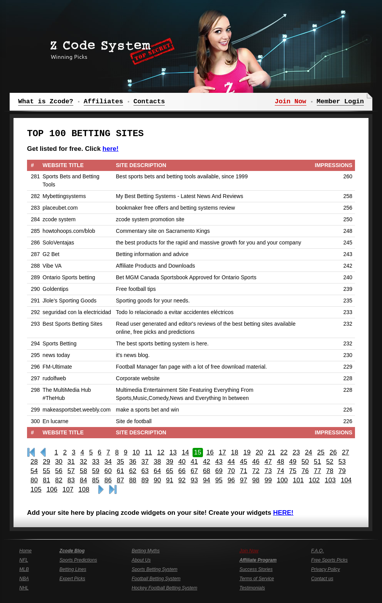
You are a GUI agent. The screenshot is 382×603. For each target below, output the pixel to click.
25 (321, 452)
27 (345, 452)
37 (145, 461)
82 (59, 480)
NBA (24, 578)
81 (46, 480)
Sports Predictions (78, 560)
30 (59, 461)
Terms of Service (256, 578)
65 (169, 471)
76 (305, 471)
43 (219, 461)
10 (136, 452)
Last (113, 489)
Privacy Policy (325, 569)
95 (219, 480)
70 (231, 471)
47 (268, 461)
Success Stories (255, 569)
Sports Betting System (154, 569)
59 (96, 471)
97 (243, 480)
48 (280, 461)
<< (43, 452)
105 (35, 489)
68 (206, 471)
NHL (24, 588)
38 (157, 461)
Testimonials (252, 588)
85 (96, 480)
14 (185, 452)
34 (108, 461)
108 (83, 489)
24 (308, 452)
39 (169, 461)
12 (160, 452)
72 (256, 471)
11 (148, 452)
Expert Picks (72, 578)
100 (282, 480)
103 (330, 480)
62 (132, 471)
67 (194, 471)
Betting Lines (72, 569)
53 (342, 461)
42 (206, 461)
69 (219, 471)
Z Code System (110, 48)
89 (145, 480)
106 (51, 489)
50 (305, 461)
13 (173, 452)
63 (145, 471)
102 (314, 480)
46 (256, 461)
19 (247, 452)
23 (296, 452)
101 (298, 480)
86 (108, 480)
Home (25, 550)
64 (157, 471)
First (31, 452)
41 (194, 461)
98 (256, 480)
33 (96, 461)
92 (182, 480)
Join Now (248, 550)
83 (71, 480)
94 (206, 480)
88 (132, 480)
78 (329, 471)
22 (283, 452)
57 (71, 471)
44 (231, 461)
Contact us (322, 578)
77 (317, 471)
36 (132, 461)
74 (280, 471)
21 (271, 452)
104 (346, 480)
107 (68, 489)
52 (329, 461)
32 (83, 461)
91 (169, 480)
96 (231, 480)
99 (268, 480)
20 (259, 452)
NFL (23, 560)
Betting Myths (146, 550)
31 (71, 461)
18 (234, 452)
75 (292, 471)
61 (120, 471)
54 (34, 471)
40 (182, 461)
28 (34, 461)
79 (342, 471)
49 (292, 461)
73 (268, 471)
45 (243, 461)
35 (120, 461)
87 (120, 480)
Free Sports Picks (329, 560)
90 (157, 480)
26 (333, 452)
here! (111, 148)
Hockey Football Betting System (164, 588)
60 (108, 471)
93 (194, 480)
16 (210, 452)
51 (317, 461)
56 (59, 471)
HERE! (283, 512)
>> (101, 489)
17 (222, 452)
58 (83, 471)
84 (83, 480)
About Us (141, 560)
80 (34, 480)
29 (46, 461)
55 (46, 471)
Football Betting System (156, 578)
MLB (24, 569)
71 (243, 471)
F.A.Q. (317, 550)
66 (182, 471)
